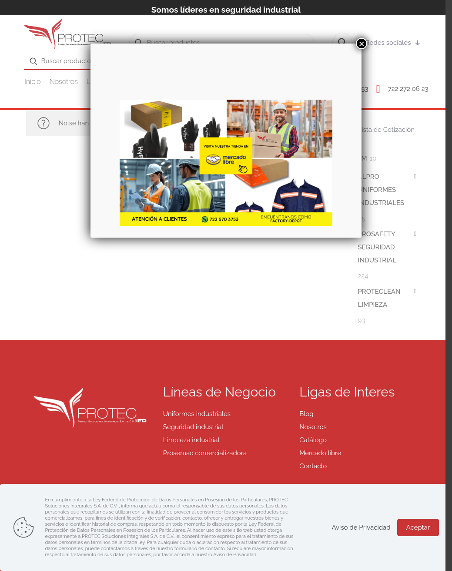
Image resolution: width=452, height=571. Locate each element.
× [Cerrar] (361, 43)
